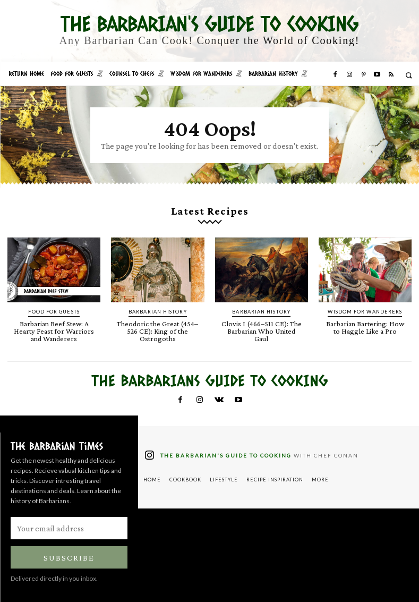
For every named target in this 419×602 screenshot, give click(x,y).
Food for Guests (54, 311)
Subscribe (69, 556)
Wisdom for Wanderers (364, 311)
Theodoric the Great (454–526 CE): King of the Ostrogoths (157, 330)
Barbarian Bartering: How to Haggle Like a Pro (365, 326)
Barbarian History (157, 311)
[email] (69, 526)
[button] (408, 75)
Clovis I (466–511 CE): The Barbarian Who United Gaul (261, 326)
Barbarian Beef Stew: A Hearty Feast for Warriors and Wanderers (53, 330)
